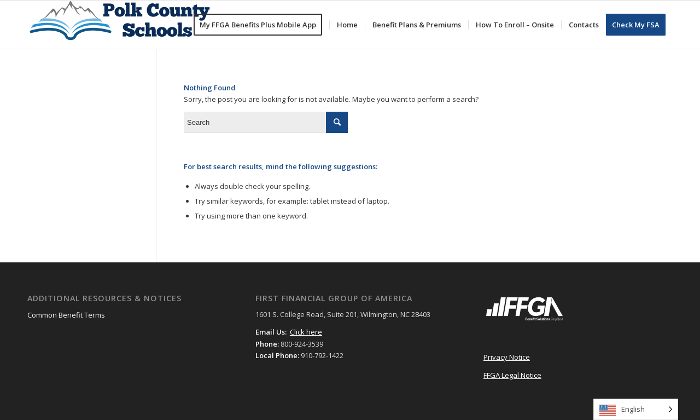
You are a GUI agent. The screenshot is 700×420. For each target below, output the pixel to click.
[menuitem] (261, 25)
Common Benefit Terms (66, 315)
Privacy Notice (506, 357)
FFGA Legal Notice (512, 375)
